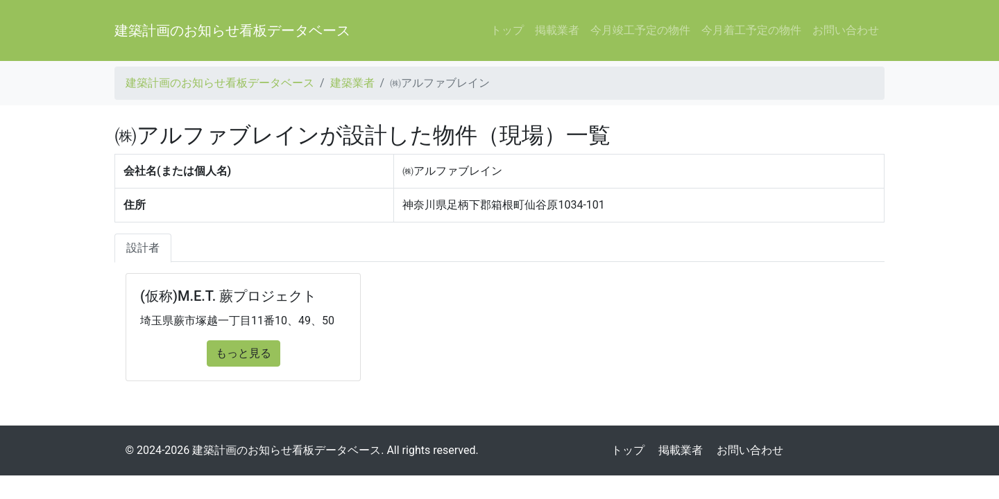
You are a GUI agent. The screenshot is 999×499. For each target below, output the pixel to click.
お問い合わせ (845, 30)
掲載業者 (557, 30)
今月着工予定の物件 (751, 30)
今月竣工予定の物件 (640, 30)
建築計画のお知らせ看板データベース (232, 30)
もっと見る (243, 353)
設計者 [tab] (143, 247)
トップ (507, 30)
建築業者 (352, 82)
